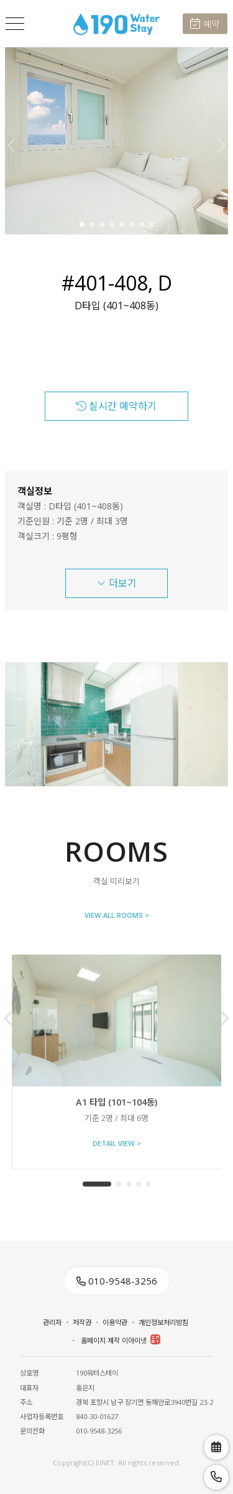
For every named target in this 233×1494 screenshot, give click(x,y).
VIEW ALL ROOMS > (117, 916)
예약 (204, 24)
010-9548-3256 (116, 1281)
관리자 (52, 1322)
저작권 (82, 1322)
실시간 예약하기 (116, 406)
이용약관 (115, 1322)
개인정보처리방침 (163, 1322)
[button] (221, 141)
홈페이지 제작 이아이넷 (120, 1339)
